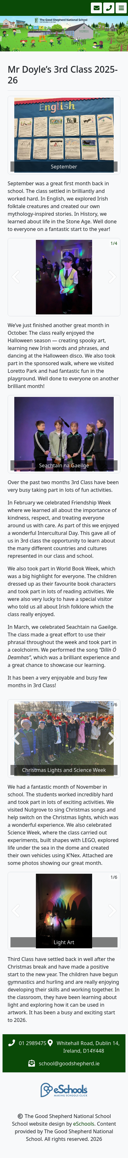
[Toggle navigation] (120, 8)
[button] (16, 277)
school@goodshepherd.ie (69, 1063)
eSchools (83, 1123)
